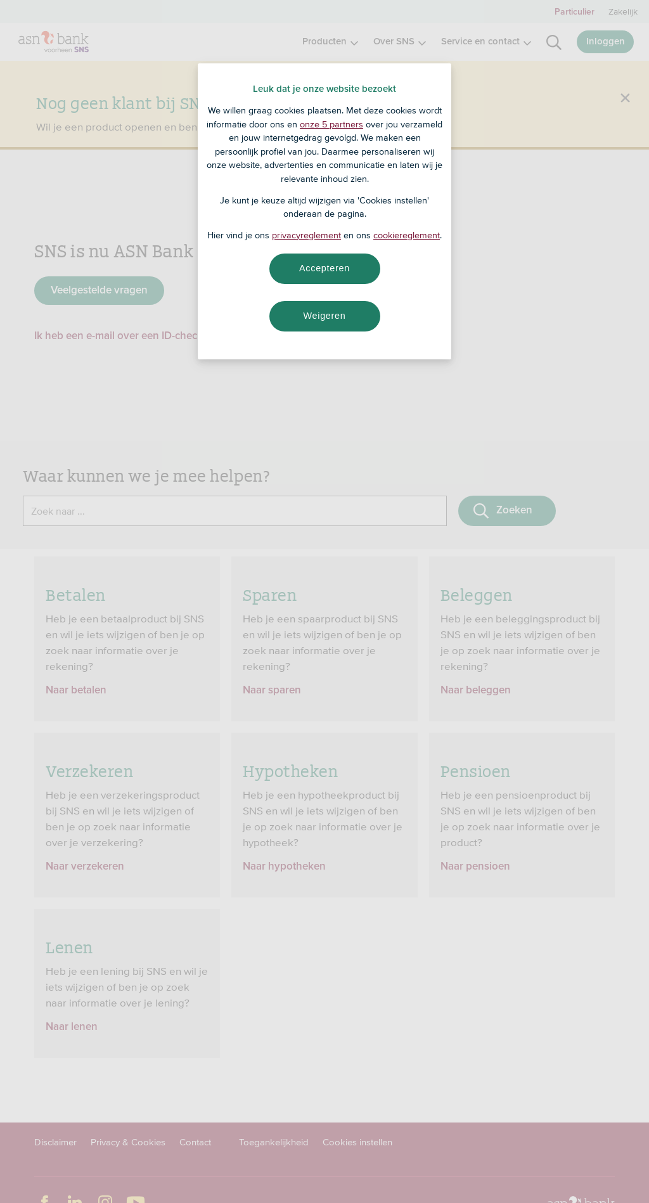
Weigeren (324, 316)
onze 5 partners (331, 124)
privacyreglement (306, 235)
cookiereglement (406, 235)
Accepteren (324, 268)
